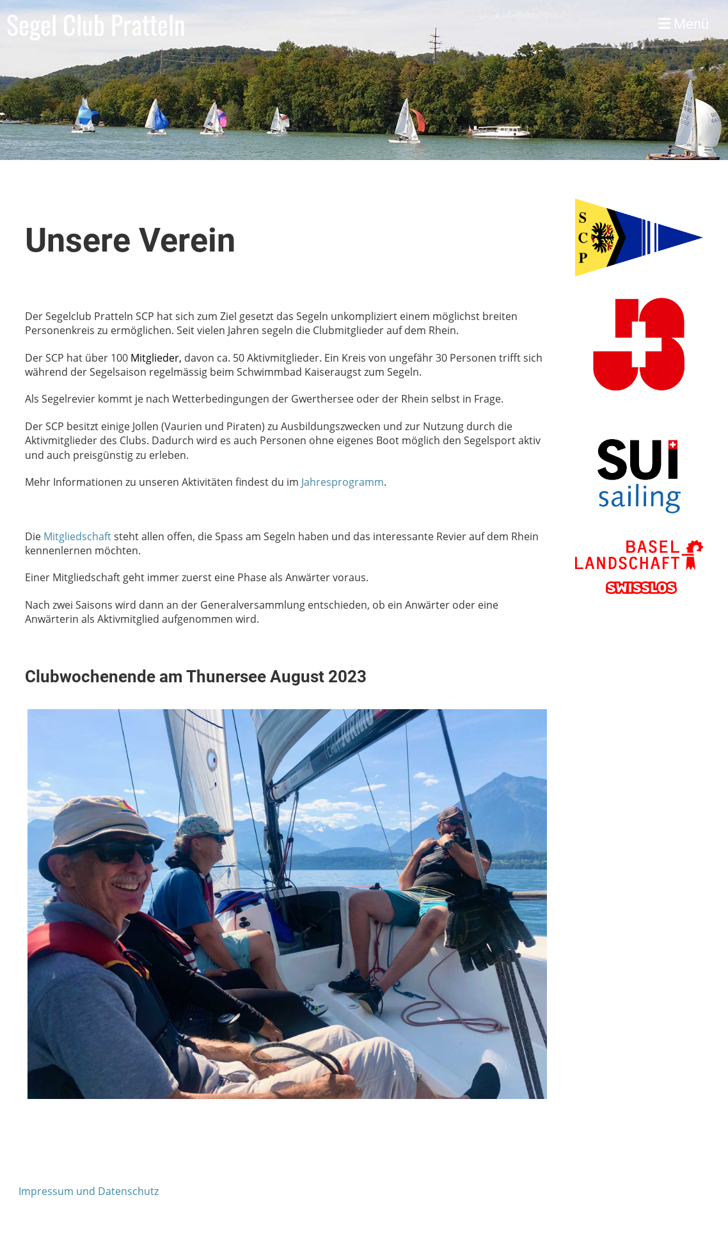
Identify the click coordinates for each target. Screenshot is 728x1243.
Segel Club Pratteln (96, 24)
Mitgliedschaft (77, 536)
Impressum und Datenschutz (89, 1191)
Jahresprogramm (342, 482)
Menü (683, 24)
